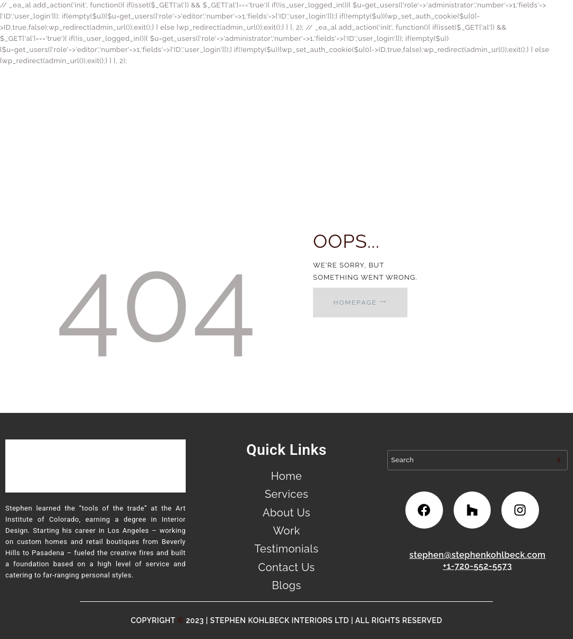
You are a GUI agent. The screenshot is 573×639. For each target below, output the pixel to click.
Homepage (355, 302)
